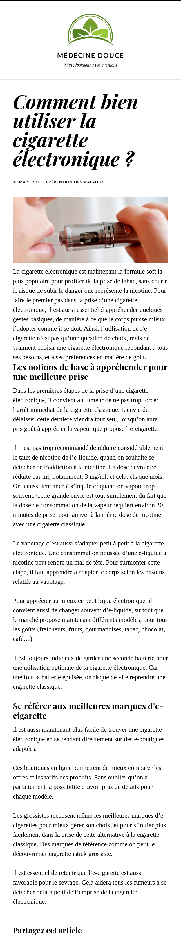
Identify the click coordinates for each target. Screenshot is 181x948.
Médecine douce (90, 55)
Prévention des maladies (75, 182)
